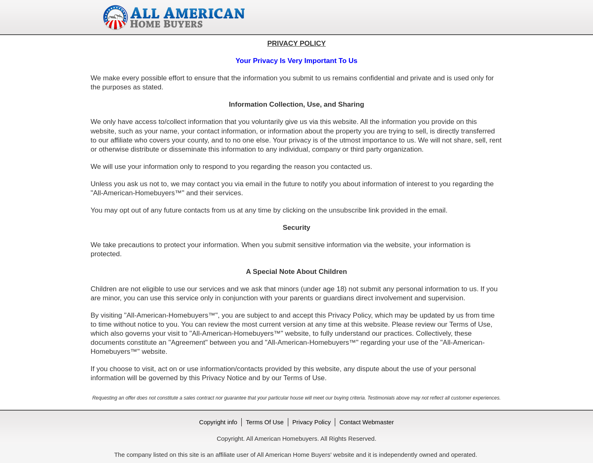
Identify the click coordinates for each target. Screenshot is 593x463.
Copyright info (218, 422)
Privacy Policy (311, 422)
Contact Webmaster (366, 422)
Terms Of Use (265, 422)
